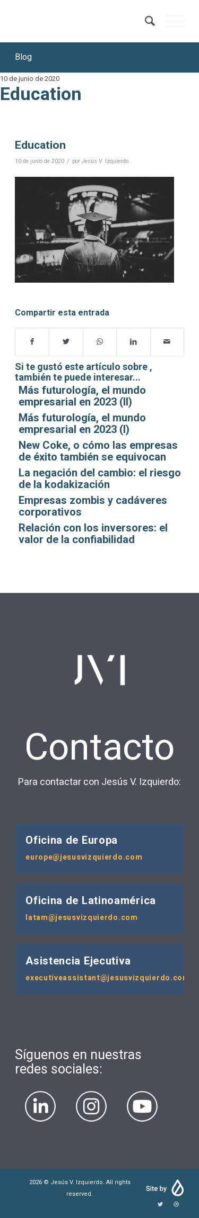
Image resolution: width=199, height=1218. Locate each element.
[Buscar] (144, 21)
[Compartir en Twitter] (65, 341)
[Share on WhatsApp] (99, 341)
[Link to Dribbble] (176, 1205)
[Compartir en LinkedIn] (133, 341)
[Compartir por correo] (167, 341)
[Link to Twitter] (160, 1205)
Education (40, 145)
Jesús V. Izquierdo (105, 161)
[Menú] (169, 21)
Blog (23, 57)
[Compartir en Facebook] (32, 341)
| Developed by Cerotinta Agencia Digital (164, 1188)
